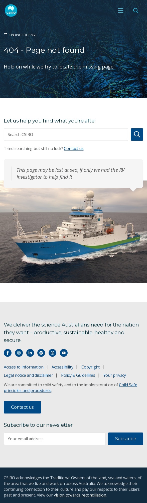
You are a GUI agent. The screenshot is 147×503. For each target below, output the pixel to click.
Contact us (73, 148)
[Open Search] (135, 10)
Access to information (24, 367)
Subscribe (125, 439)
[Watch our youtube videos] (64, 353)
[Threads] (52, 353)
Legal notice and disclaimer (28, 375)
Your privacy (114, 375)
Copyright (90, 367)
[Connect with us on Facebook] (8, 353)
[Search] (137, 134)
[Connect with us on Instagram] (19, 353)
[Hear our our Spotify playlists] (41, 353)
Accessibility (62, 367)
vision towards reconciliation (80, 495)
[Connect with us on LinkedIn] (30, 353)
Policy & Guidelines (78, 375)
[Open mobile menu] (120, 10)
